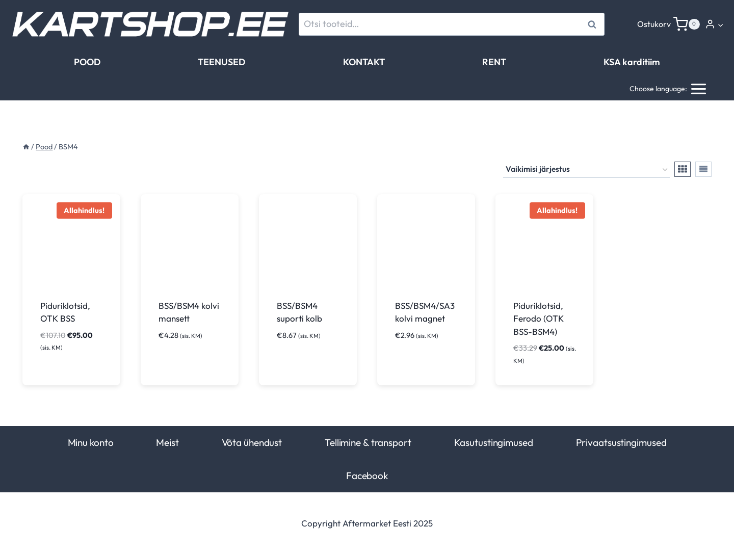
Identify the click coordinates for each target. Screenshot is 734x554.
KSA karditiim (632, 62)
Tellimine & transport (368, 442)
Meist (167, 442)
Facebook (367, 475)
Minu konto (91, 442)
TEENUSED (221, 62)
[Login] (714, 24)
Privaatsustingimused (621, 442)
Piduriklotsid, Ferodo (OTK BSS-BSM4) (538, 318)
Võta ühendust (252, 442)
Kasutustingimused (493, 442)
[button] (720, 24)
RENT (494, 62)
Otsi (593, 24)
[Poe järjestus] (586, 169)
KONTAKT (364, 62)
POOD (87, 62)
